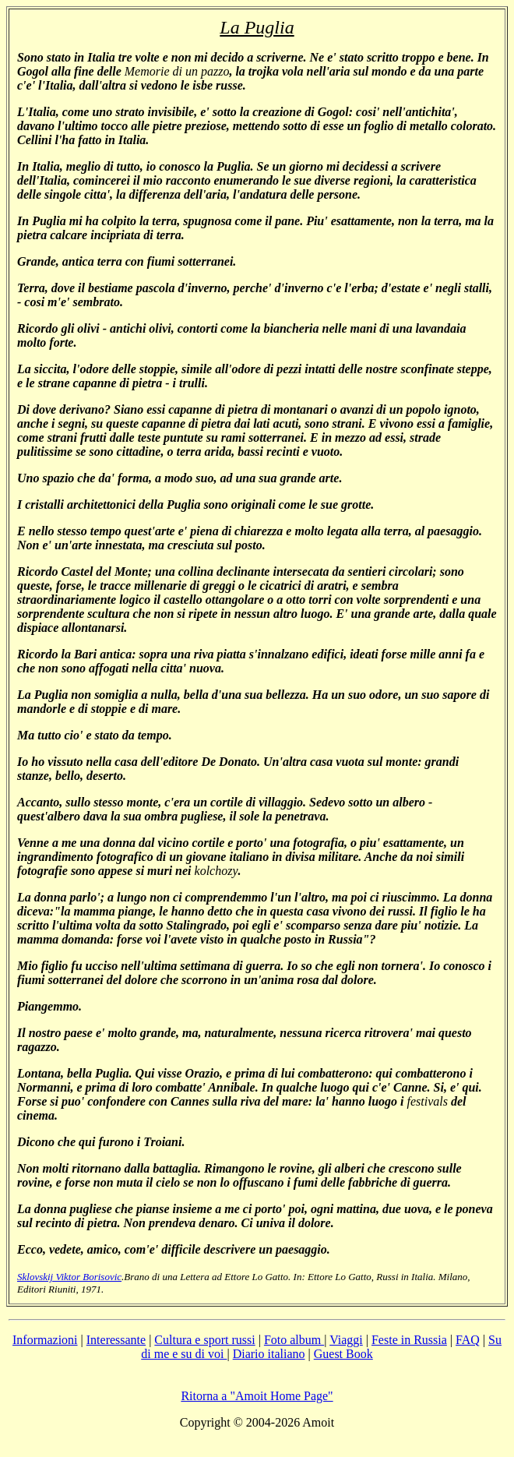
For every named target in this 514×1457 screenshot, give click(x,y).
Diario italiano (269, 1353)
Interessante (116, 1339)
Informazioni (45, 1339)
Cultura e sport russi (204, 1339)
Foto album (294, 1339)
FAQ (468, 1339)
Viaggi (346, 1339)
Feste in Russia (409, 1339)
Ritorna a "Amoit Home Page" (257, 1395)
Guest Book (343, 1353)
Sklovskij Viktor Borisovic (69, 1276)
